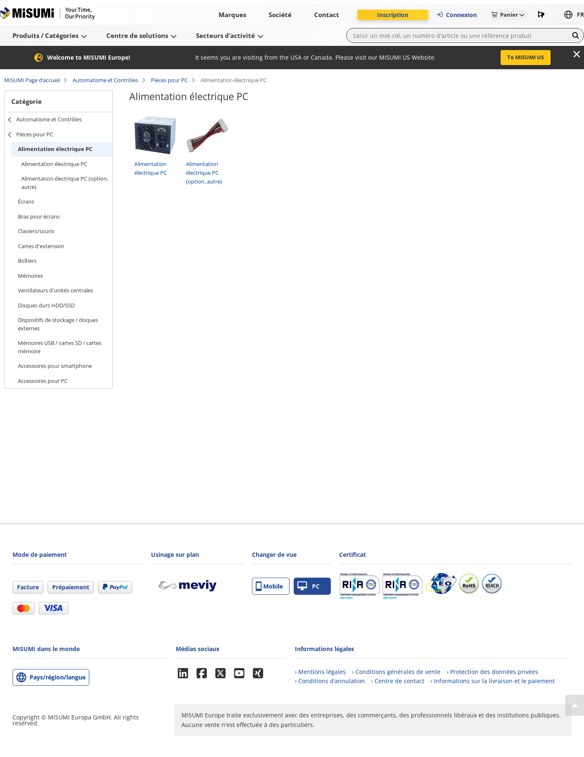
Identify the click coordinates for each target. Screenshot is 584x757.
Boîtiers (27, 260)
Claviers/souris (36, 231)
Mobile (269, 586)
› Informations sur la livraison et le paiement (492, 681)
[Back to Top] (574, 705)
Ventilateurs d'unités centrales (55, 290)
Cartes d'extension (41, 246)
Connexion (456, 15)
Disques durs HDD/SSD (46, 305)
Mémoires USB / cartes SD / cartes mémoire (59, 347)
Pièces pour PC (169, 80)
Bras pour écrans (39, 216)
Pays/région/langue (58, 677)
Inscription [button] (392, 15)
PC (308, 586)
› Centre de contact (397, 681)
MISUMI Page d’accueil (32, 80)
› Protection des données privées (492, 672)
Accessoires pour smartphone (55, 366)
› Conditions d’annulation (330, 681)
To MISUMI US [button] (525, 57)
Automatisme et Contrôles (105, 80)
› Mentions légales (320, 672)
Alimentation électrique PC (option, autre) (64, 183)
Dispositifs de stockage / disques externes (58, 324)
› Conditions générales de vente (396, 672)
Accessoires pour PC (43, 381)
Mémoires (30, 275)
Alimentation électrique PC (55, 149)
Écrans (26, 201)
